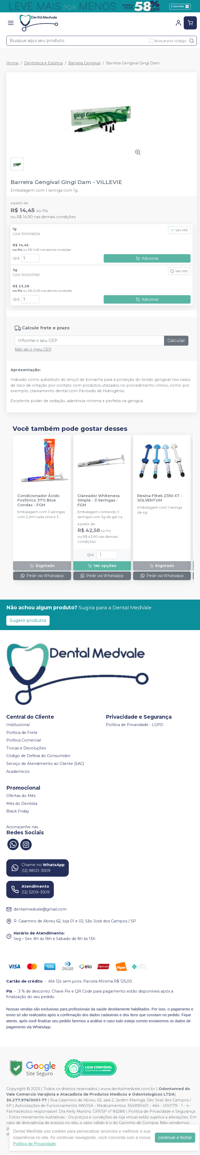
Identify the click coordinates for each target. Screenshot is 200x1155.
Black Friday (17, 811)
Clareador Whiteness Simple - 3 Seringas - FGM (98, 500)
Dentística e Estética (43, 63)
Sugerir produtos (28, 620)
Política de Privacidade (34, 1144)
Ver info (179, 230)
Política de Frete (22, 732)
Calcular (176, 340)
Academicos (17, 771)
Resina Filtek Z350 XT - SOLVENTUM (159, 498)
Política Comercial (23, 740)
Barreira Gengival (84, 63)
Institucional (18, 724)
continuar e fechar (175, 1137)
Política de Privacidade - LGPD (134, 724)
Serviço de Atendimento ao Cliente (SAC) (45, 763)
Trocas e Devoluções (26, 748)
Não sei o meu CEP (33, 349)
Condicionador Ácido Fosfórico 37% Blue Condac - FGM (38, 500)
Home (12, 63)
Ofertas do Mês (20, 795)
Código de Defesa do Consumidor (38, 756)
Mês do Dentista (21, 803)
